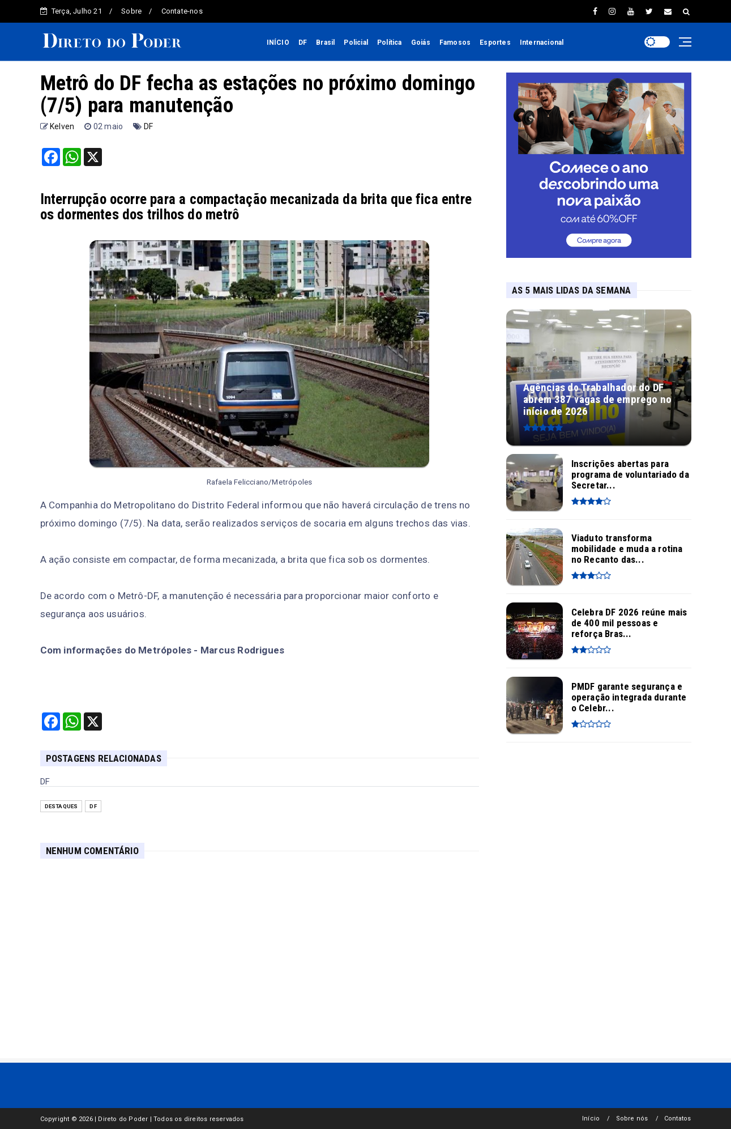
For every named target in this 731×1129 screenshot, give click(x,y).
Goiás (420, 42)
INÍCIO (278, 42)
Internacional (542, 42)
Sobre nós (632, 1118)
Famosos (455, 42)
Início (591, 1118)
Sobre (131, 11)
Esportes (495, 42)
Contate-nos (182, 11)
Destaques (61, 806)
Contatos (677, 1118)
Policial (356, 42)
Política (389, 42)
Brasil (325, 42)
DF (302, 42)
